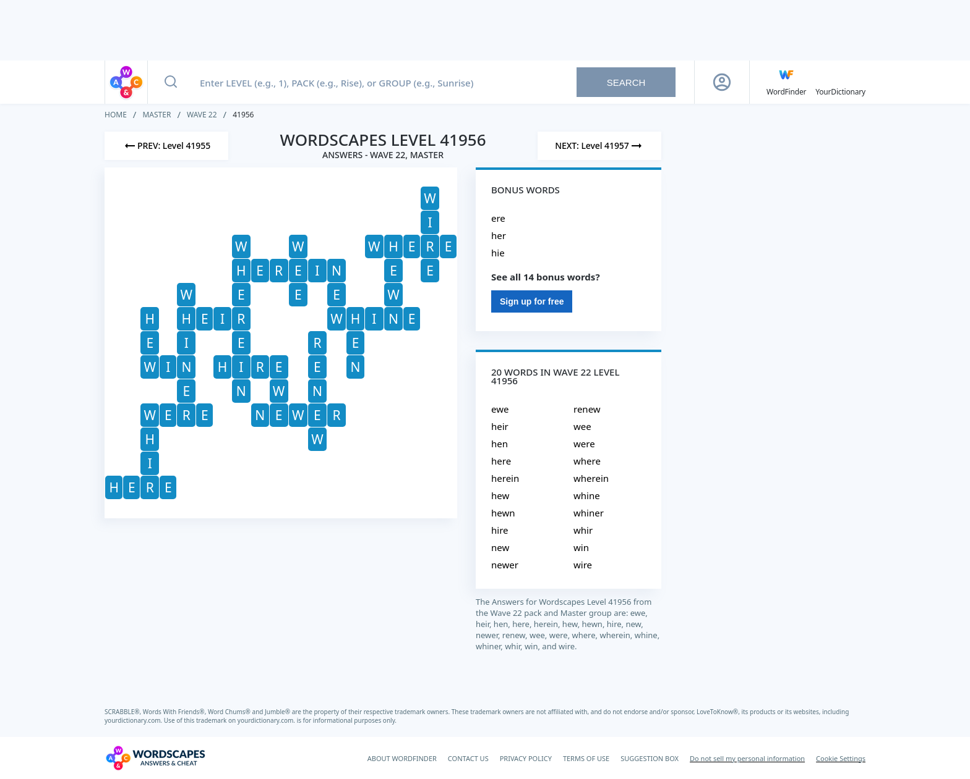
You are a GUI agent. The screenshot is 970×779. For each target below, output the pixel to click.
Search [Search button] (626, 82)
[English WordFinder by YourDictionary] (786, 82)
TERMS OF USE (586, 758)
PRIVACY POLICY (526, 758)
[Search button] (171, 82)
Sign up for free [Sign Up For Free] (532, 301)
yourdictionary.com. (134, 720)
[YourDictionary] (840, 82)
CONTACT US (468, 758)
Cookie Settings (840, 758)
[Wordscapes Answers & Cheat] (155, 758)
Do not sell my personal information (747, 758)
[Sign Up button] (722, 82)
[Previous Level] (166, 146)
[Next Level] (599, 146)
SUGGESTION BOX (649, 758)
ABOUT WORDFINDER (402, 758)
